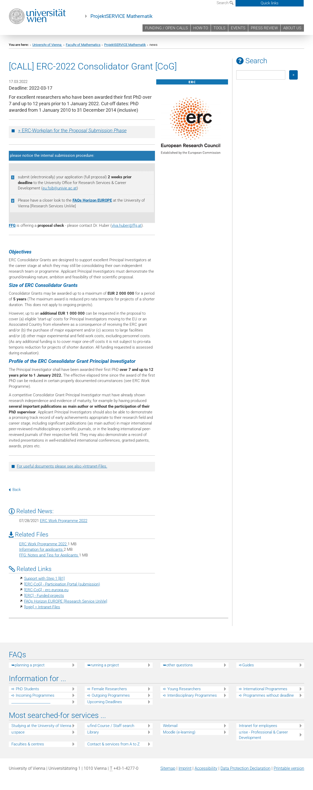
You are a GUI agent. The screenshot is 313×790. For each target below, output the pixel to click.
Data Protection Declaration (245, 768)
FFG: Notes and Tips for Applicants (49, 555)
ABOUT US (292, 28)
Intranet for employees (258, 725)
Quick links (270, 3)
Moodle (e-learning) (179, 732)
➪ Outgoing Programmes (108, 695)
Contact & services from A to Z (113, 744)
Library (93, 732)
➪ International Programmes (263, 689)
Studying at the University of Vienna (41, 725)
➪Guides (246, 665)
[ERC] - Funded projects (44, 595)
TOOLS (219, 28)
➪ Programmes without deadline (266, 695)
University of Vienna (47, 45)
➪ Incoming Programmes (32, 695)
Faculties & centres (27, 744)
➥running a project (103, 665)
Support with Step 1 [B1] (44, 578)
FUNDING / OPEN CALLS (166, 28)
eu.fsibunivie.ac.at (59, 188)
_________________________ (30, 702)
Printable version (289, 768)
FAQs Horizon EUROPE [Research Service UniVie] (65, 601)
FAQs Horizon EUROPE (92, 200)
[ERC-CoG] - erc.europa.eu (46, 590)
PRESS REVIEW (264, 28)
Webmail (170, 725)
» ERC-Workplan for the (72, 130)
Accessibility (206, 768)
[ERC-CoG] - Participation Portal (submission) (62, 584)
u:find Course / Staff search (110, 725)
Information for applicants (41, 549)
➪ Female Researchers (107, 689)
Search (225, 3)
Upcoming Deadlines (104, 702)
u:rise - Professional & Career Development (263, 735)
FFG (12, 225)
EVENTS (238, 28)
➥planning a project (28, 665)
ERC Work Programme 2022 (63, 520)
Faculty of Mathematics (83, 45)
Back (15, 489)
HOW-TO (200, 28)
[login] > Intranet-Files (42, 607)
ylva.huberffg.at (126, 225)
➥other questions (178, 665)
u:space (18, 732)
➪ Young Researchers (182, 689)
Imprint (185, 768)
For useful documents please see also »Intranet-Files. (62, 466)
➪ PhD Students (25, 689)
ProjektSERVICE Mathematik (121, 16)
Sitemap (167, 768)
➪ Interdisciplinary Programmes (190, 695)
